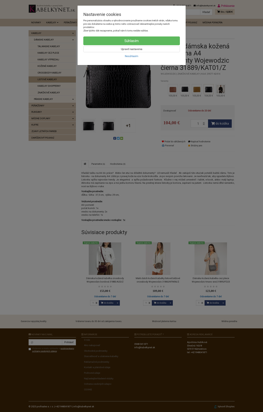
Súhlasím (131, 41)
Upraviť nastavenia (131, 49)
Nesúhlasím (131, 56)
